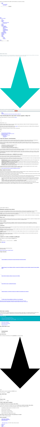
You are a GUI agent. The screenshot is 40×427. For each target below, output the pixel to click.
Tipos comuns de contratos (5, 134)
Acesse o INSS (3, 332)
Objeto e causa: (4, 135)
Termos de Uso (5, 23)
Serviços (3, 24)
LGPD (2, 426)
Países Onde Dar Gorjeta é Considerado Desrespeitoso (9, 283)
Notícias (3, 25)
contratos (16, 126)
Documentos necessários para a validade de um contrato (8, 133)
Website (1, 250)
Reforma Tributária (5, 30)
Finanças (4, 31)
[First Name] (4, 110)
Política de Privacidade (6, 22)
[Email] (11, 110)
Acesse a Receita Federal (5, 331)
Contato (3, 425)
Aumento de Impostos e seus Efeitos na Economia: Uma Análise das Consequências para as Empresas (15, 291)
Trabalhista (4, 28)
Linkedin (9, 250)
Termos (2, 21)
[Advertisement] (20, 47)
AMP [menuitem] (2, 3)
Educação (3, 33)
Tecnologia (3, 34)
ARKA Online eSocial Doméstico (6, 323)
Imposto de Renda (4, 32)
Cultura (2, 36)
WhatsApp (11, 250)
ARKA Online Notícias (5, 422)
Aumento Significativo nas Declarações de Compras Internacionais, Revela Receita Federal (14, 259)
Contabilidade (5, 26)
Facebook (3, 250)
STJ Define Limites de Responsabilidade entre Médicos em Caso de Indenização (12, 299)
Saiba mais (1, 314)
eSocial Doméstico (5, 29)
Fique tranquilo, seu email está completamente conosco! (8, 109)
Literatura (4, 38)
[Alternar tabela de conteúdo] (0, 131)
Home (2, 19)
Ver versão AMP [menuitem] (5, 4)
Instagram (6, 250)
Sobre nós (3, 20)
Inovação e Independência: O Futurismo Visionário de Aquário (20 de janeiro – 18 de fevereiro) (14, 301)
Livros (4, 37)
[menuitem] (21, 6)
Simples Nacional (5, 27)
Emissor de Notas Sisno (5, 324)
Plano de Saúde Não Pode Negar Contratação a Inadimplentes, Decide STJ (10, 168)
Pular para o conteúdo (2, 18)
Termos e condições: (5, 136)
